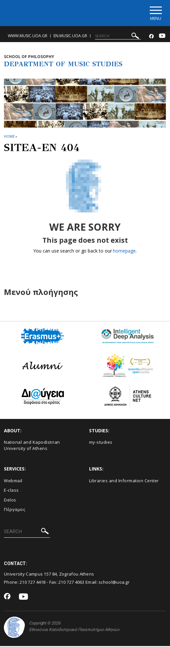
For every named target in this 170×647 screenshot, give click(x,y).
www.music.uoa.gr (27, 36)
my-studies (101, 443)
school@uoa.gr (114, 583)
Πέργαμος (14, 510)
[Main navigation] (155, 13)
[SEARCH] (118, 36)
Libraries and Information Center (124, 481)
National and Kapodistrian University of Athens (32, 446)
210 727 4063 (71, 583)
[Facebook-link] (151, 37)
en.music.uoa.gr (70, 36)
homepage (124, 252)
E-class (11, 491)
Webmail (13, 481)
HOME (9, 137)
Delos (10, 500)
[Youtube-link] (162, 37)
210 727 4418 (33, 583)
